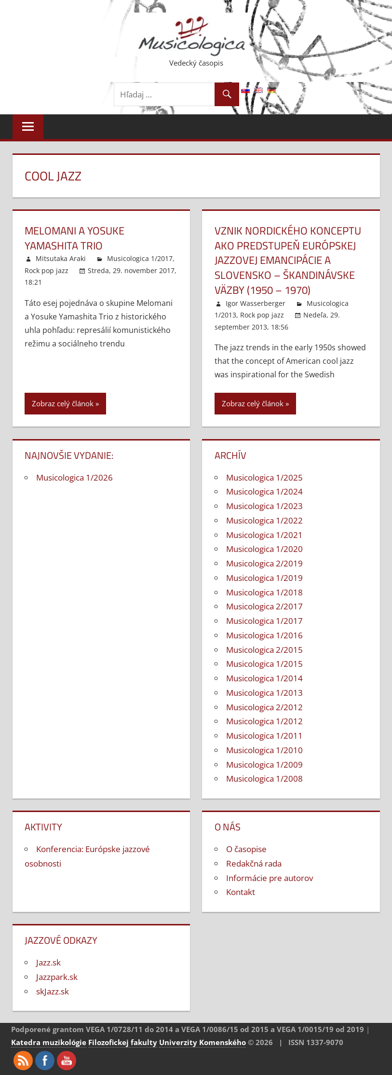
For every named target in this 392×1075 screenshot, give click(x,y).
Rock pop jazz (46, 270)
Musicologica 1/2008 (264, 778)
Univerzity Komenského (202, 1042)
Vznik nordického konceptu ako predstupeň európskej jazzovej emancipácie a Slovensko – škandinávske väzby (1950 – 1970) (288, 260)
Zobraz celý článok (63, 403)
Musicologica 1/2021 (264, 534)
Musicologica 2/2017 (264, 606)
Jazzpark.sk (57, 976)
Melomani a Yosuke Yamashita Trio (74, 238)
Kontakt (240, 891)
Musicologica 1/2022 (264, 520)
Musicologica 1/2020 (264, 548)
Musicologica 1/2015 (264, 663)
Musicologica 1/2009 (264, 764)
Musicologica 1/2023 (264, 505)
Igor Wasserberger (255, 303)
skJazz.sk (52, 991)
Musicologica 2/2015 (264, 649)
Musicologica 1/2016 (264, 635)
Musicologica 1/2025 (264, 477)
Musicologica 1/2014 (264, 678)
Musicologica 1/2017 (140, 258)
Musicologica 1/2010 (264, 750)
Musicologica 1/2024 (264, 491)
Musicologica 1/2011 (264, 735)
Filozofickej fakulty (122, 1042)
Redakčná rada (254, 863)
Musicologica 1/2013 (264, 692)
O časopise (246, 848)
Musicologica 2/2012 (264, 707)
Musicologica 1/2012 (264, 721)
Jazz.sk (48, 962)
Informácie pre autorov (269, 877)
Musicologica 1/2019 (264, 577)
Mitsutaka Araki (61, 258)
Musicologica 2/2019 (264, 563)
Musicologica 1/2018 (264, 592)
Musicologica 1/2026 (74, 477)
